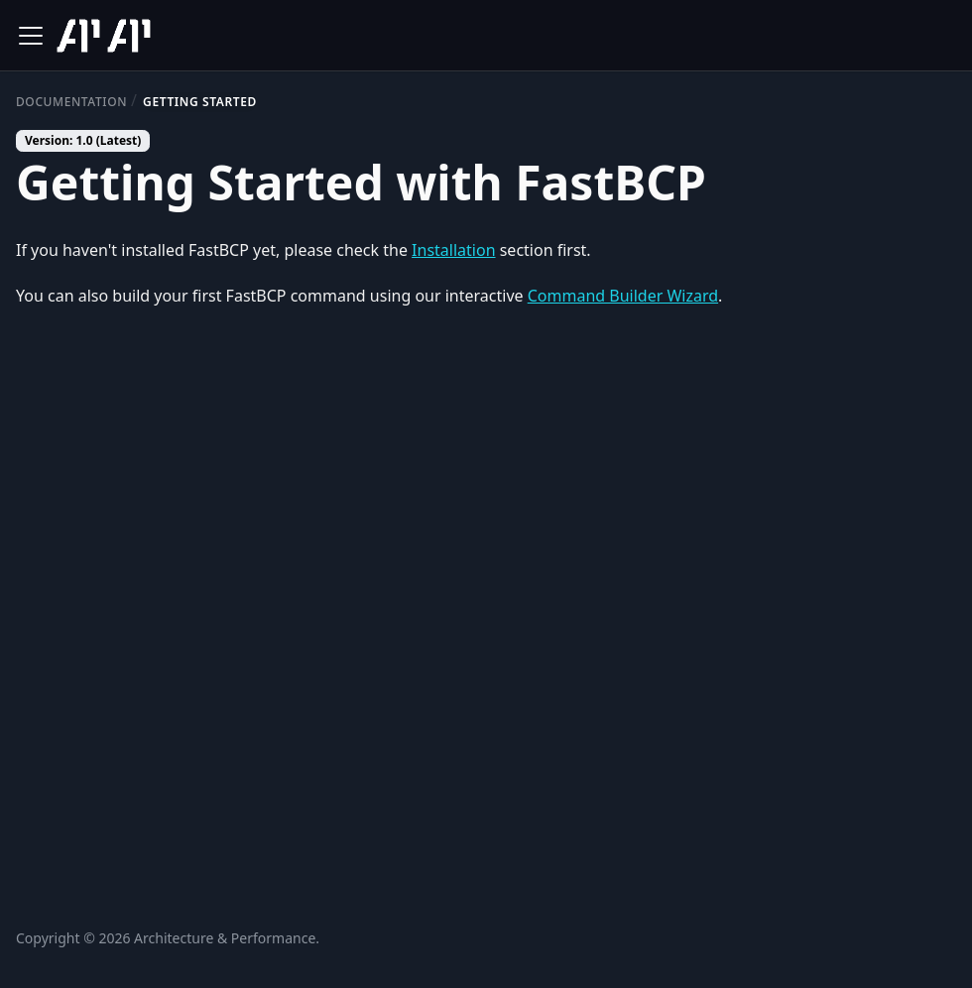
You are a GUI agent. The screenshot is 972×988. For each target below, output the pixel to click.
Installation (453, 250)
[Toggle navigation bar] (31, 36)
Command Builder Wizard (623, 296)
